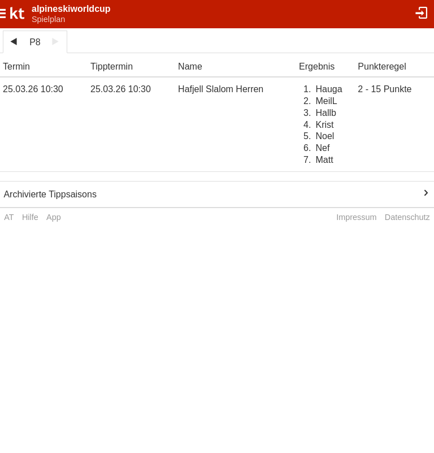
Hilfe (30, 217)
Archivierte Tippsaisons (50, 194)
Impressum (356, 217)
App (53, 217)
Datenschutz (407, 217)
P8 (35, 42)
